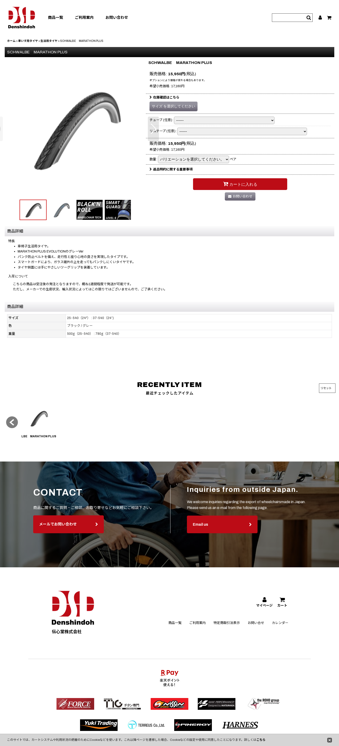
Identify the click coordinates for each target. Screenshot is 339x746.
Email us (222, 534)
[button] (153, 129)
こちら (261, 740)
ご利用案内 (84, 18)
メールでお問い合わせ (68, 534)
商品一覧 (55, 18)
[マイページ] (320, 18)
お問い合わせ (116, 18)
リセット (326, 388)
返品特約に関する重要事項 (171, 169)
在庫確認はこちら (164, 97)
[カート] (329, 18)
